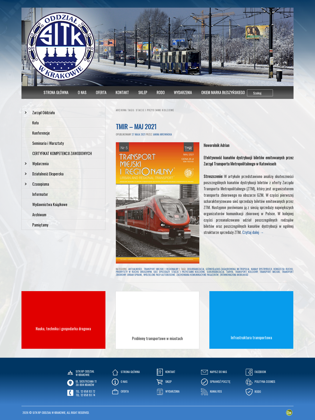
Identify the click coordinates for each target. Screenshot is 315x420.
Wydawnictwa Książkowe (49, 204)
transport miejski (270, 271)
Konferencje (41, 133)
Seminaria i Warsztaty (48, 143)
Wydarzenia (183, 92)
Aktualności (135, 269)
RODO (161, 92)
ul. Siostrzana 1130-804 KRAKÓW (86, 383)
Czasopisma (37, 184)
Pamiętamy (40, 225)
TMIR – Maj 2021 (136, 126)
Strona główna (56, 92)
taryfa (229, 271)
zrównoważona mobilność (234, 274)
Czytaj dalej (253, 232)
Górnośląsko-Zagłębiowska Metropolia (227, 269)
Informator (40, 194)
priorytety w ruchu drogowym (134, 271)
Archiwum (39, 214)
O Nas (82, 92)
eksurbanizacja (195, 269)
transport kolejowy (246, 271)
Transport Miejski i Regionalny (161, 269)
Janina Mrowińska (162, 134)
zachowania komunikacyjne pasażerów (197, 274)
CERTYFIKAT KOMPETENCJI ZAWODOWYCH (62, 153)
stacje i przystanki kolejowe (188, 271)
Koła (35, 122)
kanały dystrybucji (261, 269)
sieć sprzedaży (161, 271)
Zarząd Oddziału (40, 112)
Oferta (101, 92)
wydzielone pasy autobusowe (159, 274)
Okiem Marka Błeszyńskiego (223, 92)
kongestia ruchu (283, 269)
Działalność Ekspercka (44, 173)
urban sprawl (134, 274)
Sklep (142, 92)
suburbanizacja (215, 271)
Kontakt (122, 92)
